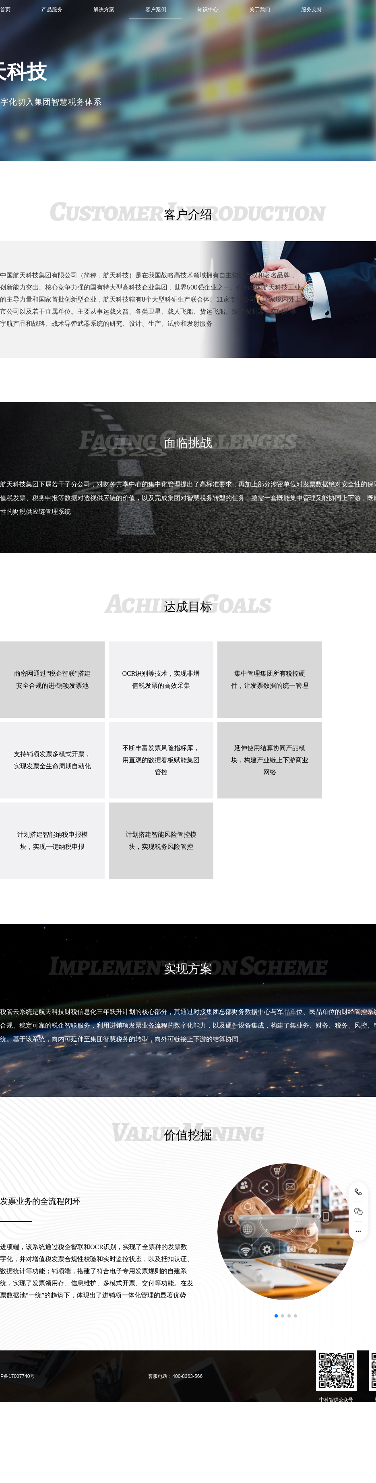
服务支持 (311, 9)
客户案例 (155, 9)
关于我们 (259, 9)
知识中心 (207, 9)
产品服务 (51, 9)
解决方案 (103, 9)
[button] (276, 1316)
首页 (5, 9)
